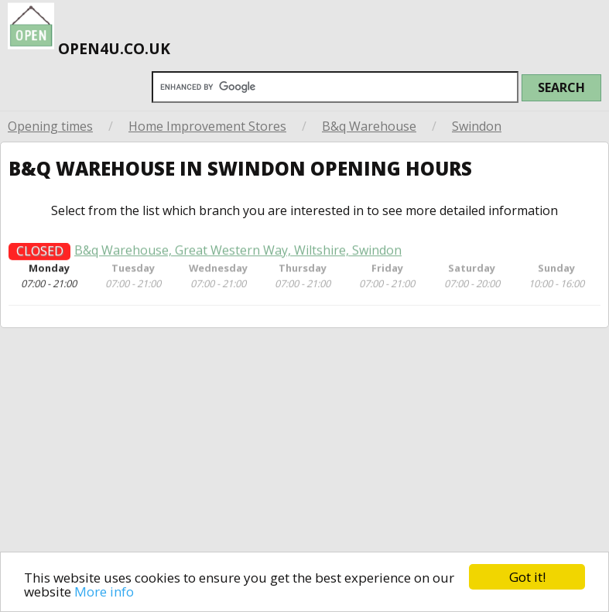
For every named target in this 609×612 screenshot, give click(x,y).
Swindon (476, 126)
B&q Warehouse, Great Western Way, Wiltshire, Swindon (238, 254)
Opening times (50, 126)
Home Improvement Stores (207, 126)
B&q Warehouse (369, 126)
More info (104, 591)
